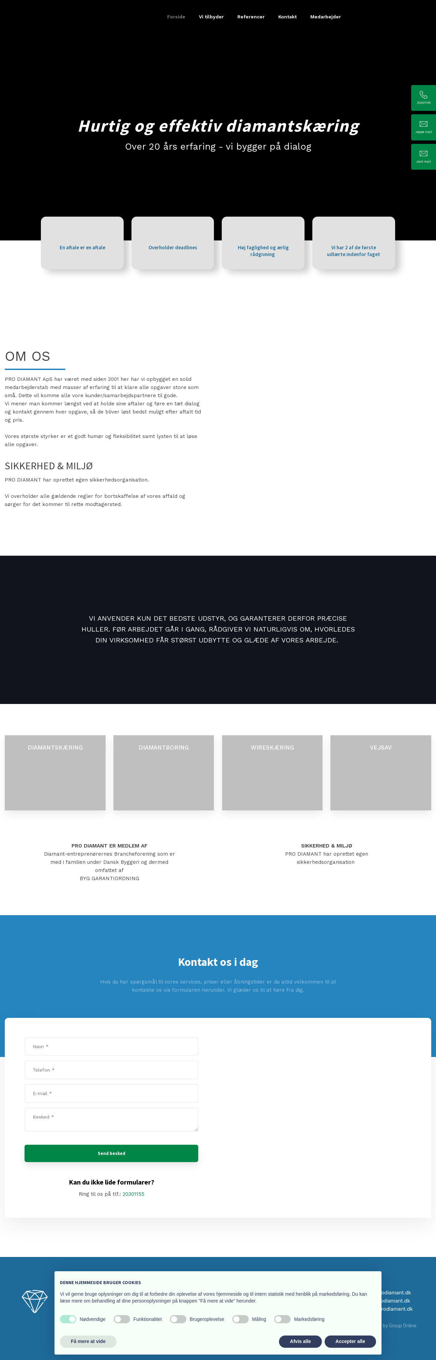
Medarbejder (325, 16)
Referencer (251, 16)
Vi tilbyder (211, 16)
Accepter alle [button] (350, 1341)
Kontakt (287, 16)
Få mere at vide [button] (88, 1341)
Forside (176, 16)
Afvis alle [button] (300, 1341)
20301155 (133, 1194)
